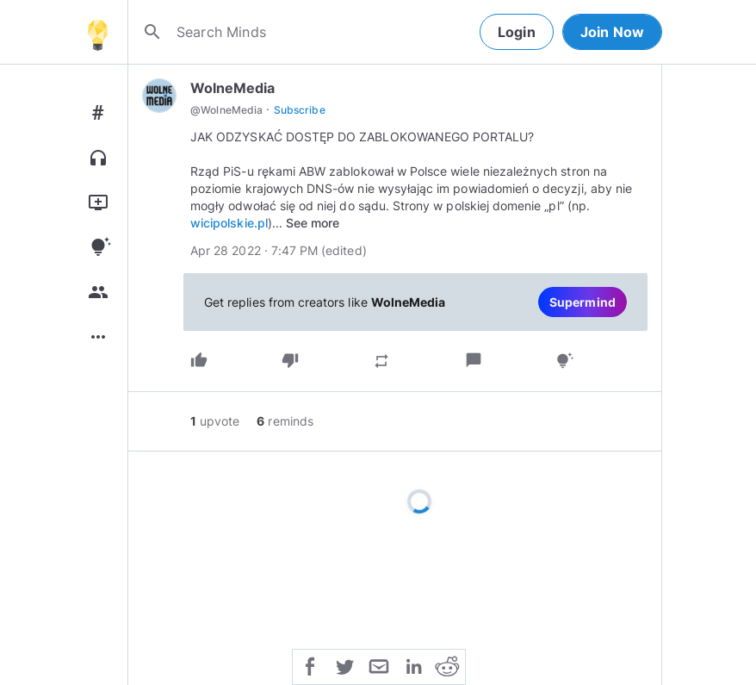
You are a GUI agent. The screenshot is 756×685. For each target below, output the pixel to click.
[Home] (97, 31)
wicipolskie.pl (229, 222)
